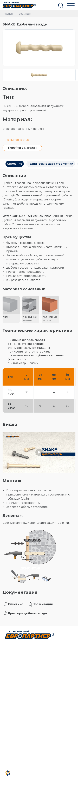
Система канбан (18, 671)
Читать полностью (16, 139)
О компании (15, 677)
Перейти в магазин (22, 147)
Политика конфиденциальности (25, 764)
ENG (8, 703)
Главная (8, 13)
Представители (18, 683)
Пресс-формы (17, 664)
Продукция (23, 13)
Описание (14, 163)
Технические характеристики (50, 163)
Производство (17, 652)
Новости (12, 696)
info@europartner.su (26, 715)
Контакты (13, 690)
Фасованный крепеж (22, 658)
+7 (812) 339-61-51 (22, 722)
